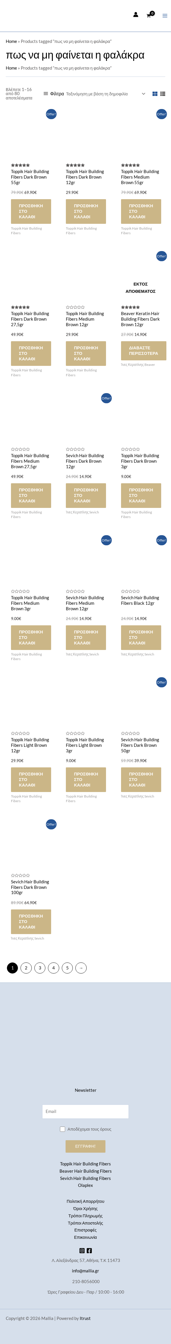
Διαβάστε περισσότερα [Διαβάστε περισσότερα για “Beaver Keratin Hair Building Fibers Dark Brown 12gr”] (143, 350)
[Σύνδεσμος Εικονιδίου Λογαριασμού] (135, 14)
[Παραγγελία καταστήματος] (105, 94)
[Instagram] (82, 1251)
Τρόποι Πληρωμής (85, 1215)
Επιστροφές (85, 1229)
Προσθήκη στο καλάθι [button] (31, 211)
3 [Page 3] (40, 967)
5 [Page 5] (67, 967)
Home (11, 41)
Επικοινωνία (85, 1237)
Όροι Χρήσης (85, 1208)
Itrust (85, 1318)
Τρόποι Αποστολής (85, 1223)
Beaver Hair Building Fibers (86, 1171)
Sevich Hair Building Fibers (85, 1178)
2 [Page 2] (26, 967)
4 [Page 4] (53, 967)
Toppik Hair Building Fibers (85, 1163)
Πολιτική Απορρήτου (85, 1201)
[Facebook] (89, 1251)
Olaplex (85, 1185)
